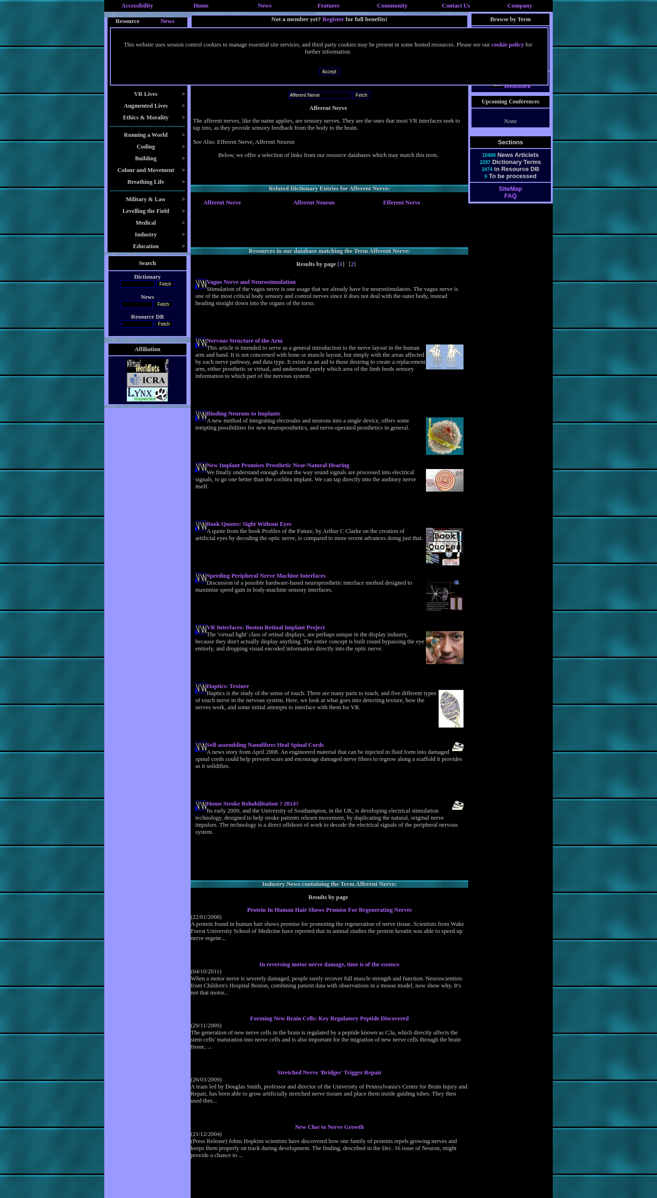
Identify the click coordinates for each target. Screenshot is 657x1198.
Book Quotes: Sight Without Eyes (249, 524)
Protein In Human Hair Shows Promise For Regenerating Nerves (329, 910)
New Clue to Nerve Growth (329, 1127)
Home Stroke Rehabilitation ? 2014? (253, 803)
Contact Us (456, 5)
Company (519, 5)
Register (333, 19)
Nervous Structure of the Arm (244, 340)
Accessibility (138, 5)
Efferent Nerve (401, 202)
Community (392, 5)
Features (328, 5)
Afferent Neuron (313, 202)
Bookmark (510, 94)
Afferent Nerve (222, 202)
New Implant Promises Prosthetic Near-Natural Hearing (278, 465)
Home (201, 5)
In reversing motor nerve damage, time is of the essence (329, 964)
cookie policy (507, 44)
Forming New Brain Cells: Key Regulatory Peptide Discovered (329, 1018)
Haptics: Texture (228, 686)
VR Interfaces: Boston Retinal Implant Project (266, 627)
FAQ (510, 204)
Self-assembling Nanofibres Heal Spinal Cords (265, 745)
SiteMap (510, 197)
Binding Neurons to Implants (243, 413)
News (264, 5)
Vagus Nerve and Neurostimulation (251, 282)
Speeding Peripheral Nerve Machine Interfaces (266, 575)
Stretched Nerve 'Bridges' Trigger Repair (329, 1072)
